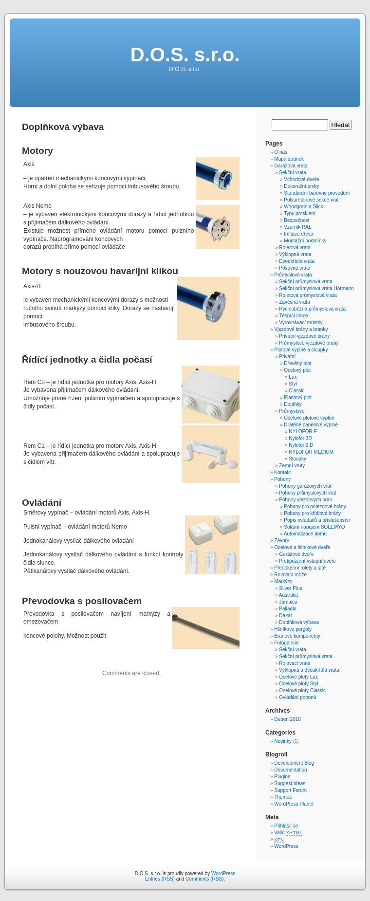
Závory (281, 540)
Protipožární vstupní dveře (307, 561)
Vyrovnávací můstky (300, 322)
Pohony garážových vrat (305, 486)
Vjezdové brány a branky (301, 329)
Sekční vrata (292, 172)
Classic (296, 390)
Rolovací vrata (294, 663)
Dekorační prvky (301, 186)
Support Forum (290, 790)
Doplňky (292, 404)
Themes (283, 797)
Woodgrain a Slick (303, 206)
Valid (288, 832)
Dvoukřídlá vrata (296, 261)
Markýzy (283, 581)
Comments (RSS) (204, 879)
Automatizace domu (305, 533)
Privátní (287, 356)
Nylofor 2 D (301, 445)
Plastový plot (298, 397)
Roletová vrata (294, 247)
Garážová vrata (290, 165)
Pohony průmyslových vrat (307, 493)
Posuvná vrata (294, 268)
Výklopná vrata (295, 254)
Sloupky (297, 458)
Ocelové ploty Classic (302, 690)
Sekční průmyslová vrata (306, 281)
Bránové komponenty (297, 636)
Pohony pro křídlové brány (312, 513)
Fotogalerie (286, 642)
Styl (293, 383)
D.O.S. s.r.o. (185, 54)
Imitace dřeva (298, 234)
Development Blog (294, 763)
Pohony (282, 479)
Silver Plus (290, 588)
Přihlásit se (286, 825)
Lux (292, 377)
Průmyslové (291, 411)
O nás (280, 152)
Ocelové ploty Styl (298, 683)
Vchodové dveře (301, 179)
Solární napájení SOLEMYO (314, 527)
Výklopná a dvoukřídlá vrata (309, 670)
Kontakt (282, 472)
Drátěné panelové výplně (311, 424)
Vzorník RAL (297, 227)
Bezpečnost (296, 220)
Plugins (282, 776)
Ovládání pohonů (297, 697)
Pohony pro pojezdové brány (315, 506)
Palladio (287, 608)
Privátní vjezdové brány (304, 336)
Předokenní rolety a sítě (300, 567)
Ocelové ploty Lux (298, 677)
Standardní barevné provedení (317, 193)
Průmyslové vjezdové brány (308, 343)
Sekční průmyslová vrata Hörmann (316, 288)
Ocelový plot (297, 370)
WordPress (286, 846)
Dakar (285, 615)
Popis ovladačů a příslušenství (317, 520)
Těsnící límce (293, 315)
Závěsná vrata (294, 302)
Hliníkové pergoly (293, 629)
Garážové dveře (296, 554)
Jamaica (288, 602)
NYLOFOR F (302, 431)
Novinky (283, 741)
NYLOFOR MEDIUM (311, 452)
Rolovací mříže (290, 574)
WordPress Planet (293, 804)
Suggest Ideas (289, 783)
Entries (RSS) (160, 879)
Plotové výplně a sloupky (301, 349)
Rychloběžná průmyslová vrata (312, 309)
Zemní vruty (292, 465)
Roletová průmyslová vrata (307, 295)
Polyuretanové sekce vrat (311, 199)
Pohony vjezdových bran (305, 499)
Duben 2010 (287, 719)
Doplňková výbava (299, 622)
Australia (288, 595)
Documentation (290, 769)
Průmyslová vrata (293, 274)
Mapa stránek (289, 159)
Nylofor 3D (300, 438)
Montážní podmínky (305, 240)
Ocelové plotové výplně (309, 418)
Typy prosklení (299, 213)
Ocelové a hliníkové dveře (302, 547)
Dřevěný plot (297, 363)
